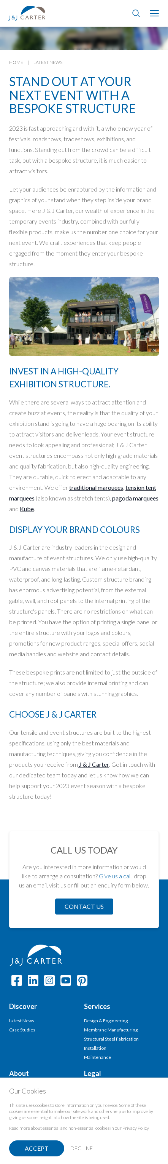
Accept (37, 1148)
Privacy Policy (135, 1128)
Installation (95, 1048)
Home (16, 62)
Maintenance (97, 1057)
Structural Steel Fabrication (111, 1039)
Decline (81, 1148)
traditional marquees (96, 487)
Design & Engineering (106, 1020)
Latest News (47, 62)
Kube (27, 508)
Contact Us (84, 906)
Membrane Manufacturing (111, 1030)
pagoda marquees (135, 498)
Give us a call (115, 875)
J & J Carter (93, 764)
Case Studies (22, 1030)
